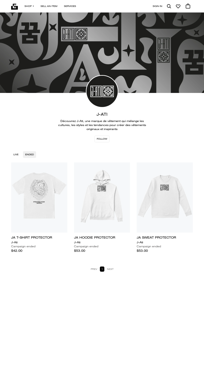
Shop (29, 6)
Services (70, 6)
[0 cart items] (188, 6)
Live (16, 154)
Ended (29, 154)
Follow (102, 138)
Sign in (157, 6)
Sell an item (49, 6)
